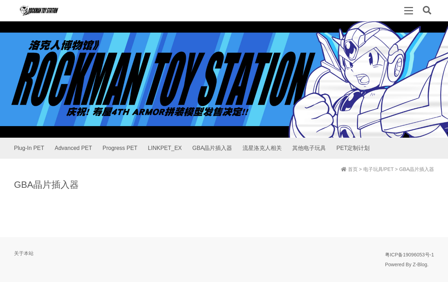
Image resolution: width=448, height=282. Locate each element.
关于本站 (24, 253)
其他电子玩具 (309, 148)
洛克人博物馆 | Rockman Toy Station (39, 10)
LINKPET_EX (165, 148)
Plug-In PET (29, 148)
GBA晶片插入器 (212, 148)
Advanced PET (73, 148)
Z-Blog (420, 264)
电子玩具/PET (378, 169)
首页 (349, 169)
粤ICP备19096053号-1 (409, 254)
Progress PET (120, 148)
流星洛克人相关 (262, 148)
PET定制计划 (353, 148)
